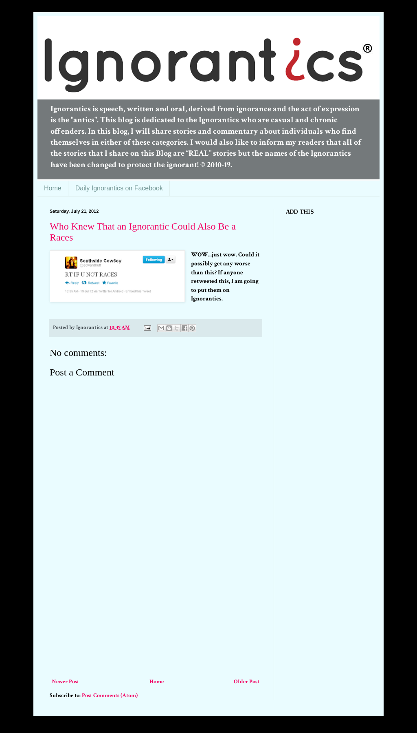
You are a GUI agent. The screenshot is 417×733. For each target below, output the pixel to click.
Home (52, 188)
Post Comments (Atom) (110, 695)
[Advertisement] (155, 616)
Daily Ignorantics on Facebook (119, 188)
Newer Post (65, 681)
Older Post (246, 681)
